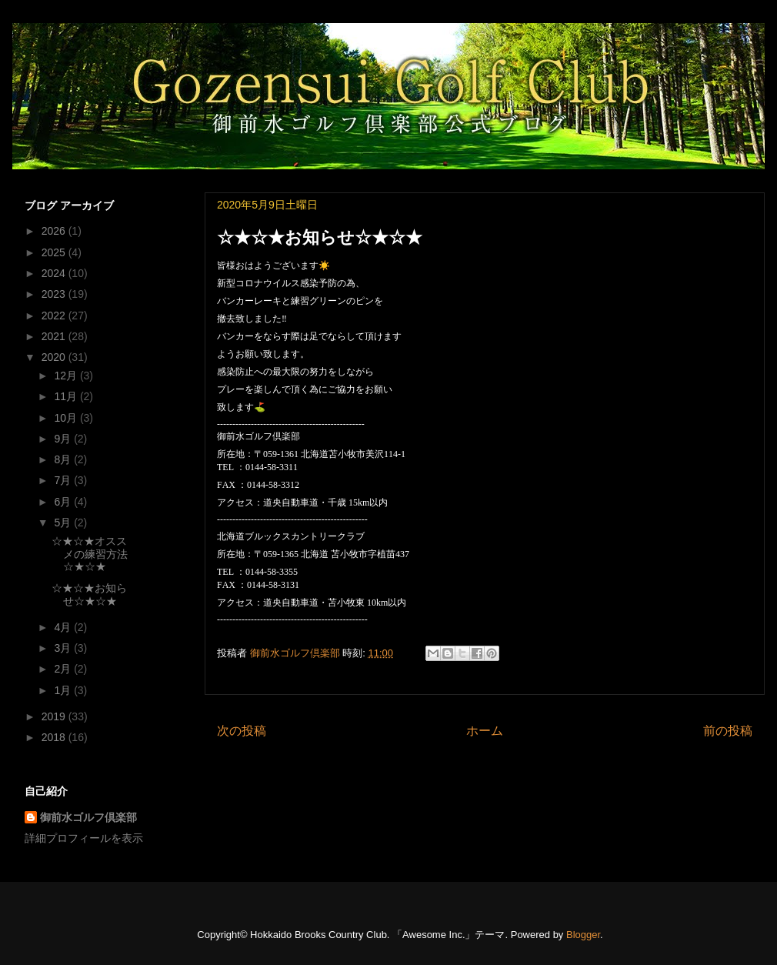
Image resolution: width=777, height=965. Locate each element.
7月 (64, 480)
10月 (66, 418)
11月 (66, 396)
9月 (64, 438)
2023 (55, 294)
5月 (64, 522)
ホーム (484, 730)
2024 (55, 273)
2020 (55, 357)
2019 (55, 716)
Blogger (583, 934)
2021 (55, 336)
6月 (64, 502)
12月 (66, 375)
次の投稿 (241, 730)
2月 (64, 669)
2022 (55, 315)
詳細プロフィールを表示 (84, 838)
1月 (64, 690)
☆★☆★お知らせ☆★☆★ (89, 594)
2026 (55, 231)
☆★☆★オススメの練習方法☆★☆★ (90, 554)
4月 (64, 627)
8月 (64, 459)
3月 (64, 648)
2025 (55, 252)
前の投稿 (727, 730)
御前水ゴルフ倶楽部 (88, 817)
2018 (55, 737)
